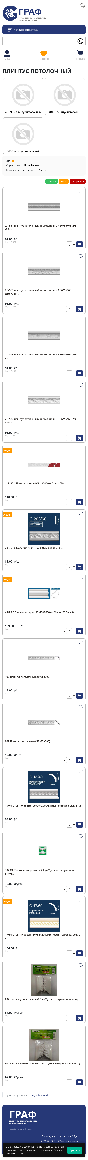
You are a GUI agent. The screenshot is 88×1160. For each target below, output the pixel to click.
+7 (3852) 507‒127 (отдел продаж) (59, 1141)
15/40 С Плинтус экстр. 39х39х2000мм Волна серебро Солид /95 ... (43, 807)
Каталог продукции (27, 30)
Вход (7, 55)
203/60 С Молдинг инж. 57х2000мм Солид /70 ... (34, 547)
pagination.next (39, 1095)
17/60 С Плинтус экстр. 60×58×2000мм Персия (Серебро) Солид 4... (42, 936)
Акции (64, 181)
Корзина (80, 55)
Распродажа (77, 181)
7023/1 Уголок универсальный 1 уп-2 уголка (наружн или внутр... (39, 872)
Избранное (43, 55)
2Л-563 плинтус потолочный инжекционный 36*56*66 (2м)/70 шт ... (42, 356)
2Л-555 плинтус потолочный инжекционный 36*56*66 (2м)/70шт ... (38, 291)
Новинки (51, 181)
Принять (75, 1150)
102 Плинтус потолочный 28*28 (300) (27, 676)
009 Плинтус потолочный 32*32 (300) (27, 741)
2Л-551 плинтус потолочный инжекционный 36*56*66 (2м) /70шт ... (40, 227)
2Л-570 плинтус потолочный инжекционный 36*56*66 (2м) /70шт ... (40, 420)
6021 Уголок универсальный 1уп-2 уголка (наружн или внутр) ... (43, 999)
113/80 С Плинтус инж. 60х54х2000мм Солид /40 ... (35, 483)
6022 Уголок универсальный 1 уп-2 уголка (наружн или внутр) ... (43, 1063)
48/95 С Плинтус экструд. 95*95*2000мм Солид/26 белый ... (40, 612)
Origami (28, 1129)
